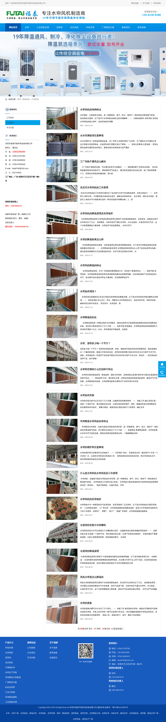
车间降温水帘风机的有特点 (94, 421)
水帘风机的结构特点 (90, 109)
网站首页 (13, 27)
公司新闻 (10, 118)
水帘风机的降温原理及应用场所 (96, 213)
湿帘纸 (59, 27)
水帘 (27, 27)
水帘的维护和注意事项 (91, 447)
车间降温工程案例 (13, 677)
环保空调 (90, 27)
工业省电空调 (42, 27)
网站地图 (135, 3)
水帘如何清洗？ (88, 291)
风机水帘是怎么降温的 (91, 577)
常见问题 (10, 127)
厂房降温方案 (108, 27)
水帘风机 (9, 653)
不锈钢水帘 (10, 667)
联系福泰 (157, 3)
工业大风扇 (10, 692)
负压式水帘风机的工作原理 (94, 187)
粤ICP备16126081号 (120, 707)
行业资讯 (35, 99)
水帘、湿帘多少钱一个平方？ (95, 343)
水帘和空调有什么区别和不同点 (96, 369)
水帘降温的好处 (88, 317)
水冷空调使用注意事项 (91, 135)
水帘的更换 (86, 603)
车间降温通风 (11, 697)
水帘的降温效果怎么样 (91, 239)
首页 (19, 99)
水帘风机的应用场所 (90, 499)
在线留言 (53, 658)
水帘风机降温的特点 (90, 265)
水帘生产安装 (11, 672)
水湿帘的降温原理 (89, 551)
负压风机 (74, 27)
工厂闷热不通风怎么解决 (93, 161)
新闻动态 (26, 99)
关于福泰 (146, 3)
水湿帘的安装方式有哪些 (93, 525)
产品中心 (9, 642)
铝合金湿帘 (10, 687)
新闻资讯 (126, 27)
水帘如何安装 (87, 395)
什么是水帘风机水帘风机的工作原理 (98, 473)
